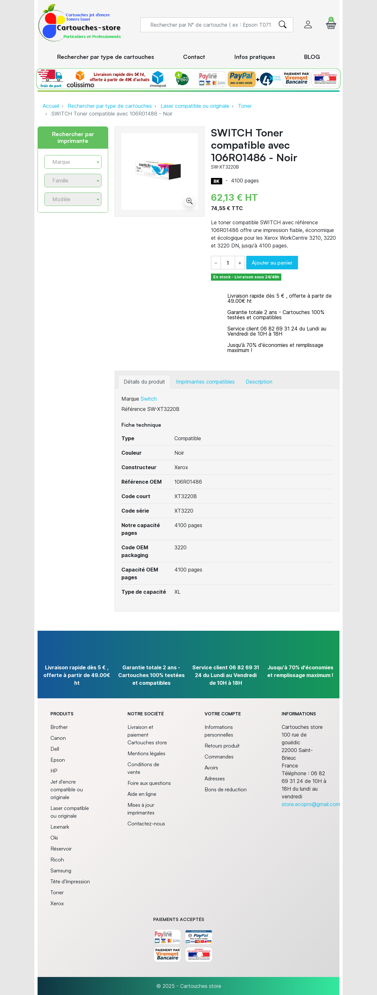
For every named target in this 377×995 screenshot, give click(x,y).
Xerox (57, 903)
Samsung (60, 870)
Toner (245, 106)
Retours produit (222, 745)
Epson (57, 760)
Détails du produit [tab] (144, 381)
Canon (58, 738)
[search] (282, 24)
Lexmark (59, 826)
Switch (149, 398)
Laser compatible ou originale (195, 106)
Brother (59, 727)
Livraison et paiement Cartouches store (147, 735)
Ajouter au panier (272, 262)
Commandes (219, 756)
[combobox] (72, 162)
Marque (130, 398)
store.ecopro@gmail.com (311, 804)
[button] (331, 24)
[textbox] (70, 162)
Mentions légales (146, 753)
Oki (54, 837)
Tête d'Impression (70, 881)
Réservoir (61, 848)
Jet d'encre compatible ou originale (66, 789)
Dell (54, 749)
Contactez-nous (146, 823)
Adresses (215, 778)
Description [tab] (259, 381)
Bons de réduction (226, 789)
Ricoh (57, 859)
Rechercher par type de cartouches (110, 106)
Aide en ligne (141, 794)
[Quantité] (228, 263)
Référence (133, 409)
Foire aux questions (149, 783)
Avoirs (211, 767)
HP (53, 770)
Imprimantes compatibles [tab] (205, 381)
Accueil (51, 106)
